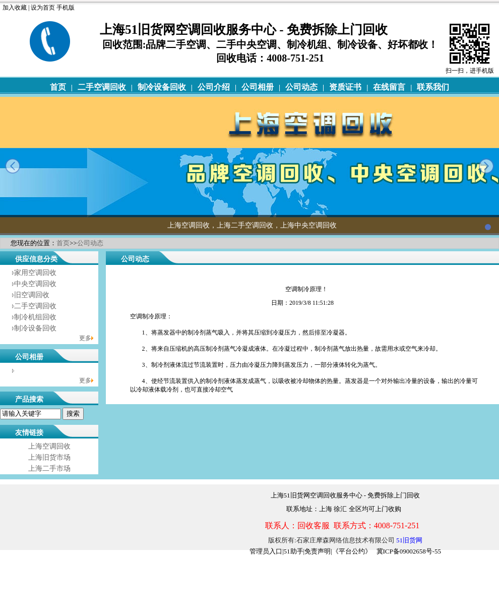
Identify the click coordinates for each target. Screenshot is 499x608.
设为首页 (43, 7)
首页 (58, 87)
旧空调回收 (31, 295)
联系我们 (433, 87)
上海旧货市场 (49, 457)
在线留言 (389, 87)
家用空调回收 (35, 273)
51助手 (293, 551)
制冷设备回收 (162, 87)
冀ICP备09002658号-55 (409, 551)
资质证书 (345, 87)
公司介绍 (214, 87)
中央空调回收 (35, 284)
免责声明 (317, 551)
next (486, 166)
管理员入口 (266, 551)
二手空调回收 (102, 87)
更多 (85, 338)
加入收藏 (15, 7)
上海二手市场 (49, 468)
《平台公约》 (351, 551)
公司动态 (301, 87)
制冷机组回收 (35, 317)
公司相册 (257, 87)
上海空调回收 (49, 446)
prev (12, 166)
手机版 (65, 7)
